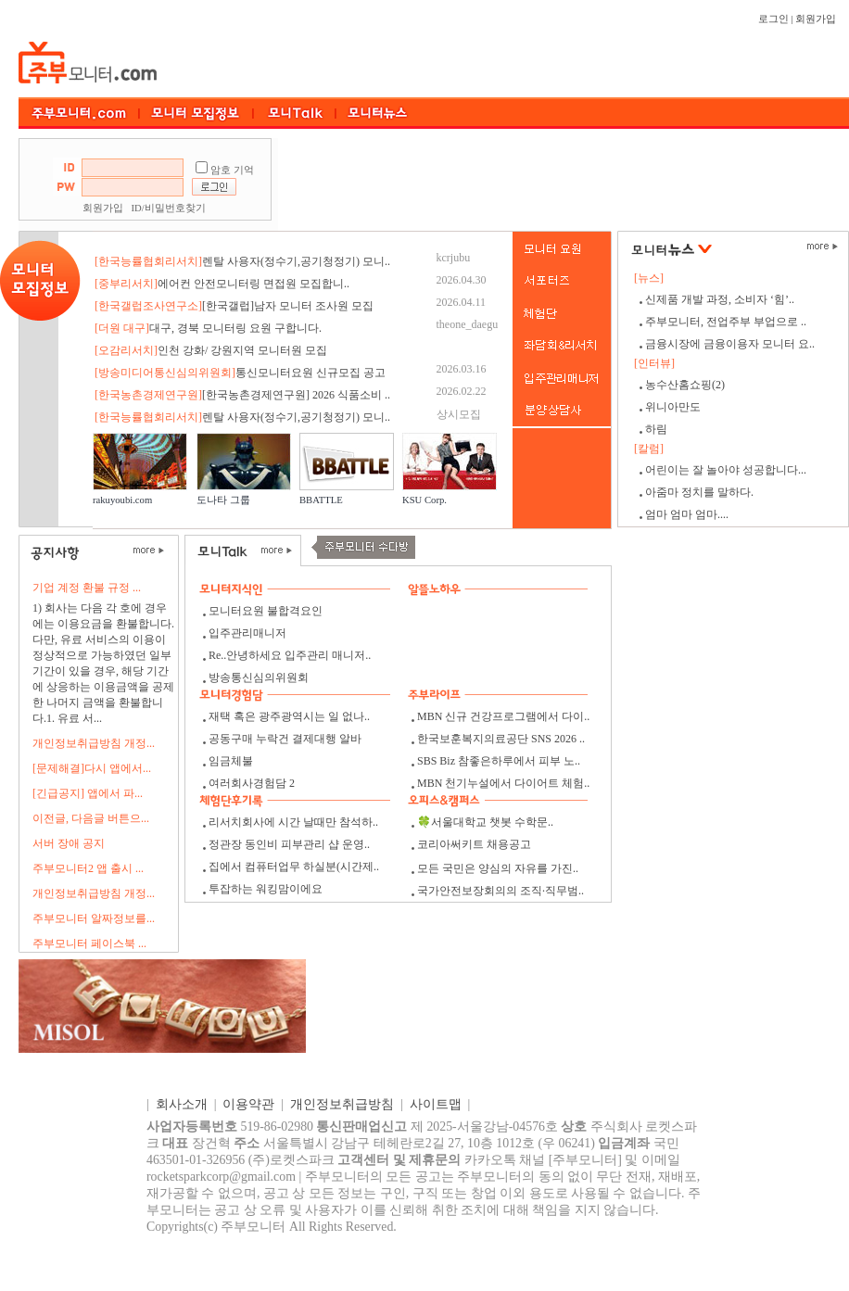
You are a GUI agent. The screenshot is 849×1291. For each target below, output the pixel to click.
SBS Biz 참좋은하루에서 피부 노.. (498, 760)
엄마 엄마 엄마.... (687, 514)
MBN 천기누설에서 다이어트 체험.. (503, 783)
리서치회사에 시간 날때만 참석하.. (293, 822)
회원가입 (815, 19)
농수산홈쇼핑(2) (685, 384)
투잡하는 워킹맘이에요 (266, 888)
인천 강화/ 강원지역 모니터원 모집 (211, 350)
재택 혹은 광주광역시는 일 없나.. (289, 716)
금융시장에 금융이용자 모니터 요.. (730, 343)
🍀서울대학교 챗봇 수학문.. (485, 822)
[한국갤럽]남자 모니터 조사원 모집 (234, 305)
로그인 (773, 19)
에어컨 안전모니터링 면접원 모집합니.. (222, 283)
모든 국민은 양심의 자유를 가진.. (497, 868)
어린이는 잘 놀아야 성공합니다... (725, 469)
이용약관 (248, 1104)
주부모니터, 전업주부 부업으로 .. (725, 321)
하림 (656, 429)
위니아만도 (673, 406)
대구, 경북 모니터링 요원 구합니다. (208, 328)
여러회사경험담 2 (252, 783)
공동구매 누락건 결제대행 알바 (285, 738)
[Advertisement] (563, 184)
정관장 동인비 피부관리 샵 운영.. (289, 844)
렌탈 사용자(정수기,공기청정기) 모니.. (242, 261)
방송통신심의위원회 (259, 677)
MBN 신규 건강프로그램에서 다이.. (503, 716)
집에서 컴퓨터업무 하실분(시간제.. (294, 866)
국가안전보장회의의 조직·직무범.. (500, 890)
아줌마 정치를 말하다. (699, 492)
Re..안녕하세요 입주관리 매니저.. (290, 655)
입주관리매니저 (247, 633)
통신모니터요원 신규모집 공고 (240, 372)
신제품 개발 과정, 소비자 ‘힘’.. (719, 299)
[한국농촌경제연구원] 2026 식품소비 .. (242, 394)
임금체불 (231, 760)
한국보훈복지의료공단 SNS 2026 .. (501, 738)
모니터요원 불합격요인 (266, 610)
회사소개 (182, 1104)
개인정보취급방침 (342, 1104)
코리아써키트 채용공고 (474, 844)
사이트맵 (436, 1104)
